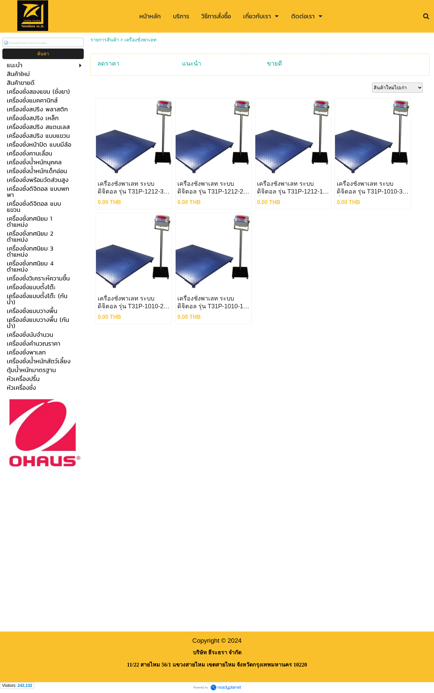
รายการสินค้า (105, 39)
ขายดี (274, 63)
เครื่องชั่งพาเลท (140, 39)
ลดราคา (108, 63)
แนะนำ (191, 63)
